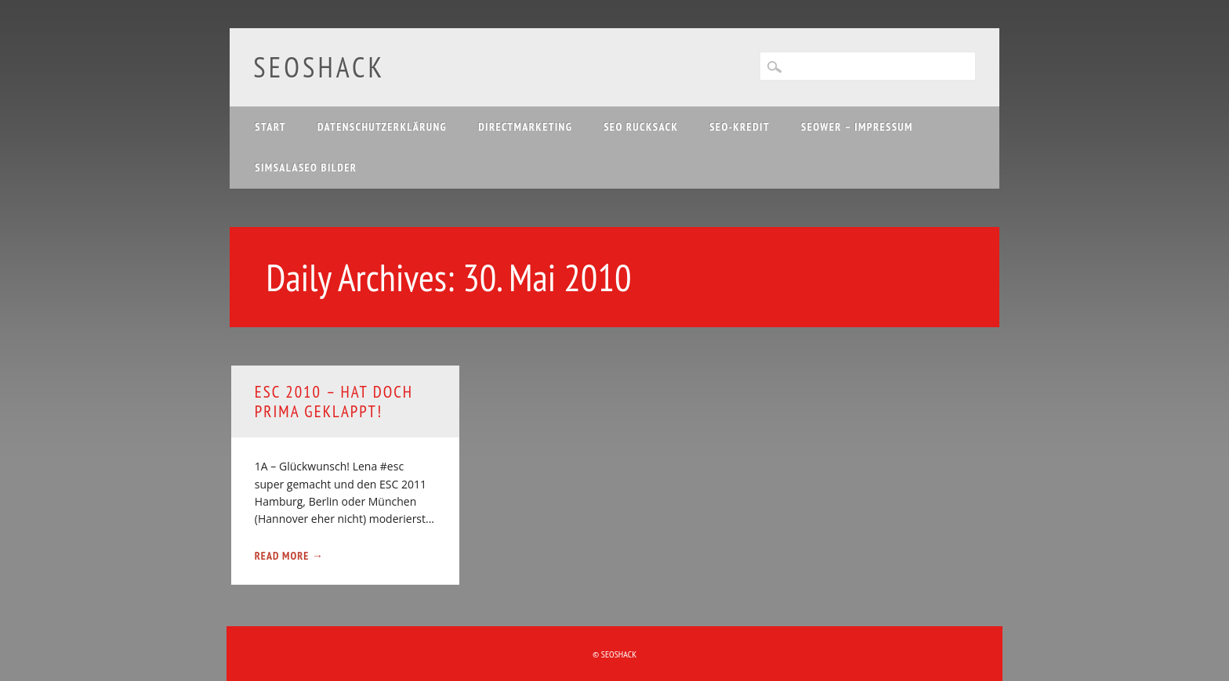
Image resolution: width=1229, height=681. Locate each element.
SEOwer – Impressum (857, 127)
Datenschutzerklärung (382, 127)
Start (270, 127)
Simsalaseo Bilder (306, 167)
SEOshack (319, 67)
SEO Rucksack (641, 127)
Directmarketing (525, 127)
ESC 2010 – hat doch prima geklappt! (334, 401)
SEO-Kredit (739, 127)
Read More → (289, 556)
